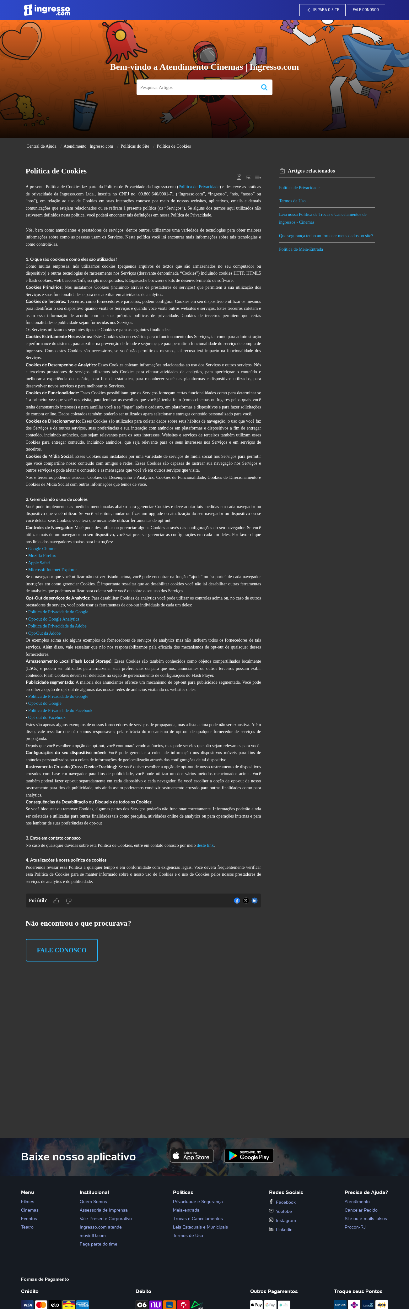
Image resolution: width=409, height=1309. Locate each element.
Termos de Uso (294, 201)
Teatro (27, 1227)
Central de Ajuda (42, 146)
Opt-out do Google (45, 703)
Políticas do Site (135, 146)
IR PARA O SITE (322, 10)
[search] (196, 87)
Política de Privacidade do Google (58, 612)
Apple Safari (39, 563)
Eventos (29, 1218)
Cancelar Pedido (361, 1210)
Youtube (280, 1211)
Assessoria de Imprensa (104, 1210)
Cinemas (30, 1210)
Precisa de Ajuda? (366, 1192)
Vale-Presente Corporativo (106, 1218)
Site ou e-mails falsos (366, 1218)
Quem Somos (93, 1201)
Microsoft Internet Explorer (52, 569)
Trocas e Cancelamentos (198, 1218)
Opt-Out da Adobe (44, 633)
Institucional (94, 1192)
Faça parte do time (98, 1244)
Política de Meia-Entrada (303, 257)
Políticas (183, 1192)
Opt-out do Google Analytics (53, 619)
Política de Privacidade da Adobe (57, 626)
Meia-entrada (186, 1210)
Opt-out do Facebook (47, 717)
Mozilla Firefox (42, 555)
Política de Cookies (174, 146)
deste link (205, 845)
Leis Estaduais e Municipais (200, 1227)
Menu (27, 1192)
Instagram (282, 1220)
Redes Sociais (286, 1192)
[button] (264, 87)
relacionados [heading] (313, 170)
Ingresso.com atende (101, 1227)
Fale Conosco (366, 10)
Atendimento (357, 1201)
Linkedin (281, 1229)
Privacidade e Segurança (198, 1201)
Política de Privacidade (199, 186)
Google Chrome (42, 548)
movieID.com (93, 1235)
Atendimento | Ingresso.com (88, 146)
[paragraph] (143, 538)
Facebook (282, 1202)
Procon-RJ (355, 1227)
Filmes (27, 1201)
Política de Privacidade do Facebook (60, 710)
